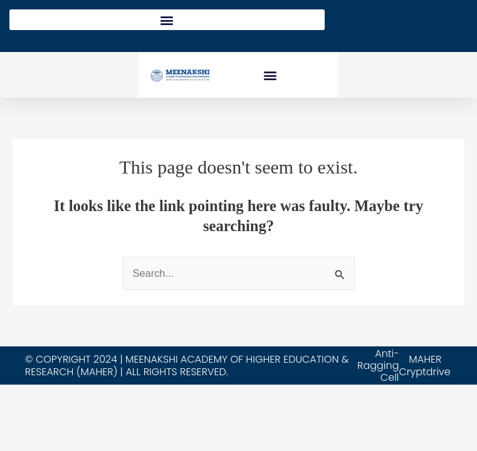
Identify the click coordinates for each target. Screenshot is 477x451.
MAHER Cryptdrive (424, 365)
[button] (167, 19)
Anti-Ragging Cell (378, 365)
